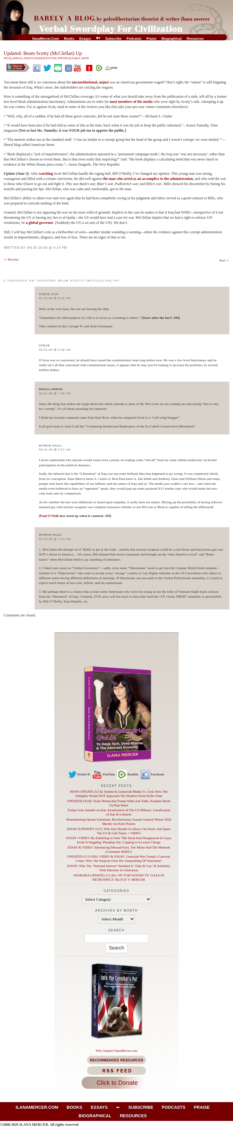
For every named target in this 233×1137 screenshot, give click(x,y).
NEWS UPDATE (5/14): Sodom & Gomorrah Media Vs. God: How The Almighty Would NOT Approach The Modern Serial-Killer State (119, 794)
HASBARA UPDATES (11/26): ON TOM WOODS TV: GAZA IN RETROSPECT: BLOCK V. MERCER (118, 877)
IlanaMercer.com (45, 38)
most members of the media (131, 102)
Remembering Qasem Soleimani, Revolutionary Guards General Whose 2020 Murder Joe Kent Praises (118, 821)
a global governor (39, 223)
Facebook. (152, 774)
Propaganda (69, 58)
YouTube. (104, 774)
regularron (50, 389)
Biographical (171, 38)
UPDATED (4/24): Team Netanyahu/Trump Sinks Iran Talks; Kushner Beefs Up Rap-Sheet (119, 803)
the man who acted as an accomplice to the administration (148, 179)
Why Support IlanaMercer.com (116, 1050)
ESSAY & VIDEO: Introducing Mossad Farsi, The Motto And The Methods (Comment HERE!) (118, 849)
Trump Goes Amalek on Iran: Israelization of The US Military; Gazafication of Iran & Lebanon (118, 812)
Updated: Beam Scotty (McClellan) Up (43, 53)
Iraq (8, 58)
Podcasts (134, 38)
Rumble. (127, 774)
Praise (152, 38)
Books (69, 38)
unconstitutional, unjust (90, 82)
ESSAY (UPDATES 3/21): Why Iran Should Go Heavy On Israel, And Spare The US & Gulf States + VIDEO (119, 831)
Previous (11, 259)
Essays (85, 38)
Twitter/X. (79, 774)
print (111, 68)
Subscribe (113, 38)
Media (18, 58)
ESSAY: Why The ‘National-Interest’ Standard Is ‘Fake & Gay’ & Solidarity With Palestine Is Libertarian (118, 868)
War (85, 58)
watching (46, 173)
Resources (195, 38)
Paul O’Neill (49, 516)
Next (224, 260)
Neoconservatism (40, 58)
